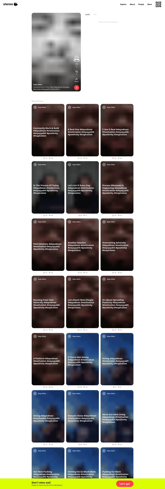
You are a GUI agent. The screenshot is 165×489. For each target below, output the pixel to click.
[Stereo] (10, 4)
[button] (124, 484)
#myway (66, 87)
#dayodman (58, 87)
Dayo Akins (37, 84)
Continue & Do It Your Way (43, 87)
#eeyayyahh (45, 89)
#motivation (55, 89)
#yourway (37, 89)
